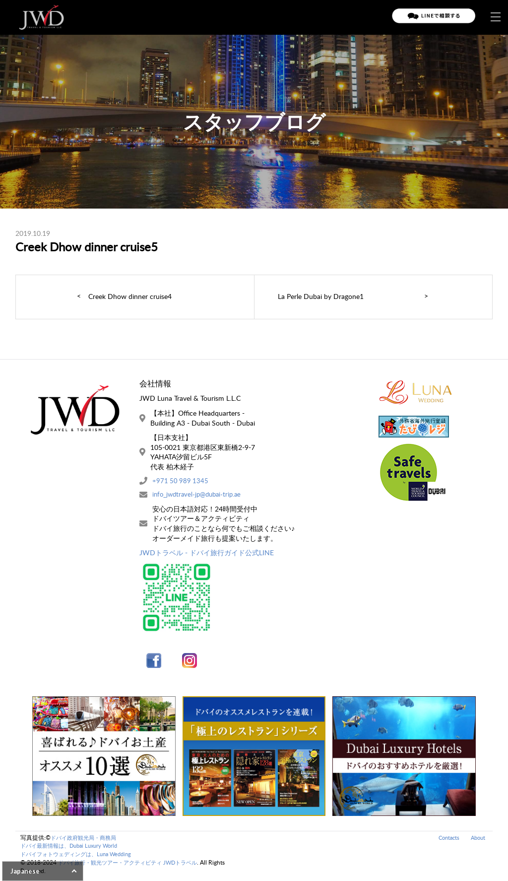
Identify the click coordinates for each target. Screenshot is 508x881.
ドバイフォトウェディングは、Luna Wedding (80, 857)
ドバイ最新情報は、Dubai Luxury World (73, 849)
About (477, 840)
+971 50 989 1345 (181, 481)
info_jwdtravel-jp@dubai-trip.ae (199, 496)
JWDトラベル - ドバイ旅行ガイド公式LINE (206, 554)
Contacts (445, 840)
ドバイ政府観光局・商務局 (86, 840)
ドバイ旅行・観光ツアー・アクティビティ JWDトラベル (133, 866)
